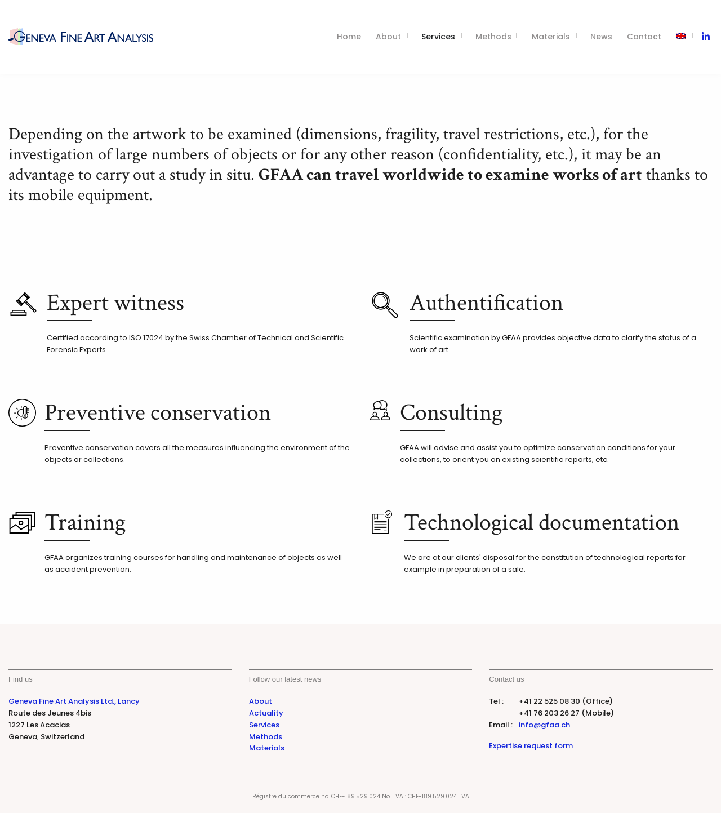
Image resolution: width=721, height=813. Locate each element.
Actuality (266, 713)
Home (349, 36)
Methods (493, 36)
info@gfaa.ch (544, 724)
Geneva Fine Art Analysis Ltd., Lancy (74, 701)
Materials (551, 36)
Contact (644, 36)
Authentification (486, 302)
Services (438, 36)
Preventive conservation (157, 412)
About (388, 36)
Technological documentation (541, 522)
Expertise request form (531, 745)
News (601, 36)
